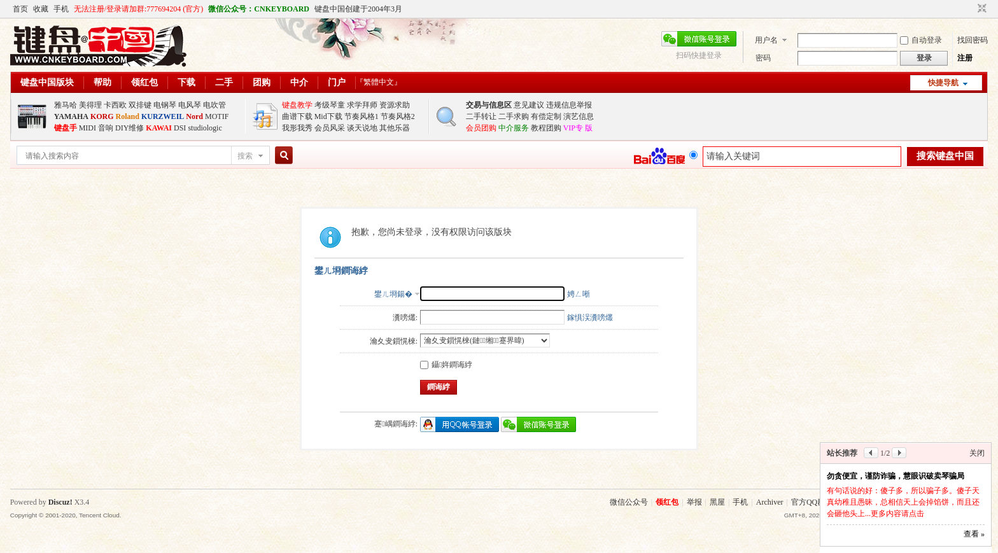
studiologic (204, 127)
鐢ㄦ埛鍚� (393, 294)
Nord (194, 116)
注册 (965, 57)
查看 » (974, 533)
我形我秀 (297, 127)
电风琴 (189, 105)
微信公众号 (629, 502)
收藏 (40, 8)
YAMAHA (71, 116)
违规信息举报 (569, 105)
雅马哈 (65, 105)
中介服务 (513, 127)
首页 (20, 8)
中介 (299, 82)
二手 (224, 82)
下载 (186, 82)
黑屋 (717, 502)
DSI (180, 127)
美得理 (90, 105)
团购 (262, 82)
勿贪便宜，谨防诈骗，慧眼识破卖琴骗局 (895, 476)
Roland (127, 116)
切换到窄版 (980, 9)
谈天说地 (362, 127)
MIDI (87, 127)
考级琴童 (329, 105)
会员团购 (481, 127)
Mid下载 (328, 116)
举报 (694, 502)
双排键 (140, 105)
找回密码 (972, 40)
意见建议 (529, 105)
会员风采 (329, 127)
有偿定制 (546, 116)
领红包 (144, 82)
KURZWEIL (162, 116)
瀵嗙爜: (405, 317)
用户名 (766, 40)
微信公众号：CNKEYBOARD (258, 8)
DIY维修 (129, 127)
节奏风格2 (398, 116)
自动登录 (921, 40)
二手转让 (481, 116)
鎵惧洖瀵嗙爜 (590, 317)
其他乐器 (394, 127)
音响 (105, 127)
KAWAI (159, 127)
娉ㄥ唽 (578, 294)
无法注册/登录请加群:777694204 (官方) (139, 8)
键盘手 (65, 127)
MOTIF (216, 116)
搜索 (245, 155)
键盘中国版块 (47, 82)
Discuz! (60, 502)
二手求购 (513, 116)
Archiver (770, 502)
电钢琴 (164, 105)
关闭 (977, 453)
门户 (337, 82)
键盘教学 (297, 105)
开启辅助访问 (970, 9)
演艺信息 (578, 116)
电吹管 (214, 105)
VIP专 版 (578, 127)
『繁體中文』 (379, 82)
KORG (102, 116)
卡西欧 (115, 105)
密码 (763, 57)
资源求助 (394, 105)
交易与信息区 (489, 105)
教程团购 (546, 127)
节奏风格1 (361, 116)
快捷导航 (943, 82)
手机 (61, 8)
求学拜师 (362, 105)
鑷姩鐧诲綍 (446, 364)
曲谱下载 (297, 116)
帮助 (102, 82)
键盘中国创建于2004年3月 (358, 8)
